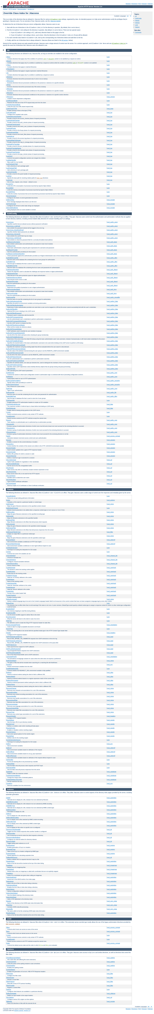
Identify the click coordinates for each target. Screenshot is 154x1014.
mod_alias (110, 672)
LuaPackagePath (11, 168)
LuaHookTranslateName (13, 148)
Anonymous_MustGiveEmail (15, 230)
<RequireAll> (10, 424)
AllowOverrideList (119, 43)
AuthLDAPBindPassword (14, 313)
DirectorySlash (10, 841)
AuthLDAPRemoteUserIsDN (14, 353)
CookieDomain (10, 567)
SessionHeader (11, 448)
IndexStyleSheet (11, 897)
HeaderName (10, 861)
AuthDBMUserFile (11, 266)
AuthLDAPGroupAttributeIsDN (15, 333)
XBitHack (9, 1001)
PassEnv (9, 664)
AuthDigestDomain (12, 273)
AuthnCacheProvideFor (13, 380)
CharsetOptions (11, 559)
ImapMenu (9, 873)
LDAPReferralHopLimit (13, 404)
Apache (5, 9)
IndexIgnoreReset (11, 885)
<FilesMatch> (10, 69)
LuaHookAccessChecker (13, 116)
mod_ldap (110, 404)
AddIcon (8, 813)
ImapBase (9, 865)
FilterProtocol (10, 981)
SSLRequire (10, 468)
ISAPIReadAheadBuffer (13, 653)
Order (8, 943)
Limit (136, 25)
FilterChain (9, 973)
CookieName (10, 579)
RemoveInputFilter (11, 700)
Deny (8, 931)
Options (137, 27)
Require (8, 420)
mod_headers (111, 633)
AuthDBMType (10, 262)
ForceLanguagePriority (13, 625)
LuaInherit (9, 156)
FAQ (139, 3)
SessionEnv (10, 444)
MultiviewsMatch (11, 660)
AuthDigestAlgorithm (12, 269)
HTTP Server (12, 9)
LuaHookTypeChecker (13, 152)
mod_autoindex (111, 798)
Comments (138, 32)
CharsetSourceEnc (12, 563)
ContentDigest (10, 969)
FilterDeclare (10, 977)
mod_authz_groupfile (113, 297)
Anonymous (10, 222)
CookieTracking (11, 595)
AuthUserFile (10, 392)
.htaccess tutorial (55, 21)
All (136, 16)
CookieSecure (10, 587)
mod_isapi (110, 636)
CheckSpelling (10, 965)
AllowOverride (55, 19)
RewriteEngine (10, 728)
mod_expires (111, 845)
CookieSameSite (11, 583)
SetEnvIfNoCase (11, 756)
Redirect (8, 672)
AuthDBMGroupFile (12, 258)
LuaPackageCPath (12, 164)
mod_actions (111, 500)
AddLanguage (10, 524)
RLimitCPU (9, 184)
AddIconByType (11, 821)
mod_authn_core (112, 376)
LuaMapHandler (11, 160)
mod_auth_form (112, 289)
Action (8, 500)
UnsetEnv (9, 783)
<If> (44, 59)
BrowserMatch (10, 540)
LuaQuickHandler (11, 172)
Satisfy (8, 436)
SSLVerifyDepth (11, 483)
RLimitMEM (9, 188)
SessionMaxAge (11, 456)
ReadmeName (10, 913)
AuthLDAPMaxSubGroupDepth (15, 345)
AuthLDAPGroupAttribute (14, 329)
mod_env (110, 664)
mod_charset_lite (112, 555)
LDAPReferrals (10, 408)
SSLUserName (10, 476)
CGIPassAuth (10, 400)
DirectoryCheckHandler (13, 829)
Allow (8, 927)
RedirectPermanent (12, 680)
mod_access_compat (113, 436)
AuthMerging (10, 372)
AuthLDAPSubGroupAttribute (15, 361)
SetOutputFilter (11, 767)
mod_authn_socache (113, 380)
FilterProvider (10, 985)
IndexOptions (10, 889)
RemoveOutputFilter (12, 708)
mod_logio (110, 108)
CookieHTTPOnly (11, 575)
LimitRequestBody (11, 100)
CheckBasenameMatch (13, 958)
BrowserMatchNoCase (13, 544)
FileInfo (137, 20)
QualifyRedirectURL (12, 668)
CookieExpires (10, 571)
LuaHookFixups (11, 128)
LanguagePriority (11, 656)
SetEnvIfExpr (10, 752)
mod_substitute (111, 771)
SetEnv (8, 744)
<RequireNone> (11, 432)
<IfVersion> (9, 97)
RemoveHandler (11, 696)
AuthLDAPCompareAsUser (14, 317)
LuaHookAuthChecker (13, 120)
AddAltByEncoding (12, 802)
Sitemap (150, 3)
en (128, 16)
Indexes (137, 22)
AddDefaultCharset (12, 508)
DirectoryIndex (10, 833)
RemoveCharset (11, 688)
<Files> (8, 65)
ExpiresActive (10, 845)
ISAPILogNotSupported (13, 649)
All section (65, 40)
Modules (128, 3)
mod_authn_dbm (112, 262)
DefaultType (10, 603)
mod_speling (111, 958)
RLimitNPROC (10, 192)
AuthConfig (138, 18)
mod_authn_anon (112, 222)
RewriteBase (10, 720)
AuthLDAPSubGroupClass (14, 365)
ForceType (9, 629)
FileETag (9, 621)
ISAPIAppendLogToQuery (14, 641)
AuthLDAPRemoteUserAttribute (16, 349)
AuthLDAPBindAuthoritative (14, 305)
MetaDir (8, 901)
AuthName (9, 376)
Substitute (9, 771)
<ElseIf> (51, 59)
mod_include (111, 200)
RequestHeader (11, 716)
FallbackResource (11, 857)
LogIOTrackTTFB (11, 108)
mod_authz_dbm (112, 258)
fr (131, 16)
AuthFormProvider (11, 293)
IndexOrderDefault (11, 893)
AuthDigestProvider (12, 281)
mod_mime (110, 504)
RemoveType (10, 712)
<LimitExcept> (10, 416)
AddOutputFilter (11, 528)
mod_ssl (109, 460)
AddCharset (10, 504)
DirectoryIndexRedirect (13, 837)
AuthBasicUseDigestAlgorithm (15, 254)
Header (8, 633)
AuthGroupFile (10, 297)
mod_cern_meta (112, 901)
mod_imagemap (112, 865)
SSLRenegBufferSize (12, 464)
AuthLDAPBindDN (11, 309)
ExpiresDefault (10, 853)
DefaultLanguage (11, 599)
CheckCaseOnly (11, 961)
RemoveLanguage (11, 704)
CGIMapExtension (11, 548)
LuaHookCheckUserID (13, 124)
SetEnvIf (8, 748)
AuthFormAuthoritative (13, 289)
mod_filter (110, 532)
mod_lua (109, 112)
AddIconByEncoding (12, 817)
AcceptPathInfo (11, 496)
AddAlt (8, 798)
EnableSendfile (11, 613)
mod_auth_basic (112, 242)
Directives (134, 3)
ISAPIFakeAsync (11, 645)
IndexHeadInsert (11, 877)
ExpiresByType (10, 849)
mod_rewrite (111, 720)
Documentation (22, 9)
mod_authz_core (112, 372)
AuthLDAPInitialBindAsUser (14, 337)
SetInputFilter (10, 764)
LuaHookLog (10, 136)
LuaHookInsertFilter (12, 132)
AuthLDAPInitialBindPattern (14, 341)
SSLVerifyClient (11, 479)
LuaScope (9, 180)
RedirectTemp (10, 684)
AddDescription (11, 810)
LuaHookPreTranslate (13, 144)
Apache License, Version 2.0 (22, 1010)
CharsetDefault (10, 555)
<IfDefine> (9, 77)
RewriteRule (10, 736)
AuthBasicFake (11, 246)
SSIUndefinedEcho (12, 208)
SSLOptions (10, 997)
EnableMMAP (10, 609)
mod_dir (109, 829)
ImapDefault (10, 869)
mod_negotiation (112, 625)
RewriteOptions (11, 732)
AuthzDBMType (11, 396)
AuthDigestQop (11, 285)
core (108, 57)
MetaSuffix (9, 909)
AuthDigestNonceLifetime (14, 277)
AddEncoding (10, 512)
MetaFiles (9, 905)
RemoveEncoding (11, 692)
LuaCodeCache (11, 112)
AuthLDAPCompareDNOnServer (16, 321)
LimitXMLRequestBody (13, 104)
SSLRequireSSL (11, 472)
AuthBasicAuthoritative (13, 242)
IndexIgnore (10, 881)
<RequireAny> (10, 428)
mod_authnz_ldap (112, 301)
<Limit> (8, 412)
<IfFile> (8, 85)
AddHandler (10, 516)
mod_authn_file (111, 392)
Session (8, 440)
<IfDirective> (10, 81)
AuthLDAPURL (10, 368)
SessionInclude (11, 452)
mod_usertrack (111, 567)
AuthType (9, 388)
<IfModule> (9, 89)
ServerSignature (11, 196)
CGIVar (8, 552)
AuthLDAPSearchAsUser (14, 357)
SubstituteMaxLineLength (14, 779)
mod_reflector (111, 993)
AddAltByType (10, 806)
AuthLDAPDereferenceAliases (15, 325)
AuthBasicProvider (12, 250)
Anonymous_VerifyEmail (13, 238)
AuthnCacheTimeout (12, 384)
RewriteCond (10, 724)
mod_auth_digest (112, 269)
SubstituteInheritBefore (13, 775)
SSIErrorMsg (10, 200)
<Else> (8, 57)
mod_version (111, 97)
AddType (9, 536)
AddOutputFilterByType (13, 532)
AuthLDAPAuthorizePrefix (14, 301)
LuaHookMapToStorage (13, 140)
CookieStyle (10, 591)
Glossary (144, 3)
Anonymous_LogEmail (13, 226)
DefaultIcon (9, 825)
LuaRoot (8, 176)
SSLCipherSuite (11, 460)
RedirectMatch (10, 676)
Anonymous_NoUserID (13, 234)
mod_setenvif (111, 540)
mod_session (111, 440)
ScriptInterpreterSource (13, 740)
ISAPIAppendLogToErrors (14, 636)
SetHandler (9, 759)
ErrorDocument (11, 617)
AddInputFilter (10, 520)
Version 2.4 (31, 9)
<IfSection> (9, 93)
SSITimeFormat (11, 204)
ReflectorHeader (11, 993)
